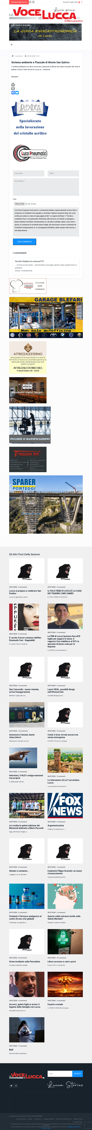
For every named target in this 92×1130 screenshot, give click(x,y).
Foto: (15, 199)
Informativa (37, 1118)
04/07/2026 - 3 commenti (17, 1045)
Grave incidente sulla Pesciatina (24, 961)
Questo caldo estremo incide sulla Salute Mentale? (64, 917)
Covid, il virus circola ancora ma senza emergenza (63, 736)
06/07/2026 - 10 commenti (18, 731)
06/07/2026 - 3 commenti (17, 771)
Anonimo (14, 76)
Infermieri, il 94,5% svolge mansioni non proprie (26, 776)
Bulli (11, 1049)
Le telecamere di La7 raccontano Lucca (64, 781)
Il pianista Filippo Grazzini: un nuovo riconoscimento (65, 872)
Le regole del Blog (48, 1118)
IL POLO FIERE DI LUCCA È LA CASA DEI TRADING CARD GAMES (65, 592)
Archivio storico (46, 1127)
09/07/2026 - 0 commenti (17, 587)
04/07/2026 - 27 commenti (57, 957)
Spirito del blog (21, 1118)
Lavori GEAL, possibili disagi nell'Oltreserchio (62, 690)
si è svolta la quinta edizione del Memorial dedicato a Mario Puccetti (26, 826)
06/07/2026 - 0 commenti (17, 685)
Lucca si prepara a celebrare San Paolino (25, 592)
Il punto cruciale (55, 1003)
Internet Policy (78, 1118)
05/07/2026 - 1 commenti (56, 867)
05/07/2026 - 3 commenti (56, 912)
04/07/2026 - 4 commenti (17, 1000)
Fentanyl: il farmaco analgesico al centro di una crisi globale (25, 917)
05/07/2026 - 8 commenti (17, 957)
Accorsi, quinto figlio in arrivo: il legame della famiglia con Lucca (25, 1005)
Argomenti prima (56, 825)
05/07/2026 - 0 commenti (56, 821)
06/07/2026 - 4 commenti (56, 776)
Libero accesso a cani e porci (62, 961)
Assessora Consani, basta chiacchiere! (22, 736)
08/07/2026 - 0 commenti (17, 634)
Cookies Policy (77, 1121)
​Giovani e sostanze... (19, 870)
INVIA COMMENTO (24, 241)
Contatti (30, 1118)
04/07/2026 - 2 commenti (56, 1000)
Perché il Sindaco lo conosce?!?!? (29, 261)
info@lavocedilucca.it (73, 1126)
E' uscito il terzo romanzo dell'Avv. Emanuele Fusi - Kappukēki (25, 639)
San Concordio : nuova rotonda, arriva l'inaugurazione (24, 690)
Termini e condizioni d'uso (64, 1118)
